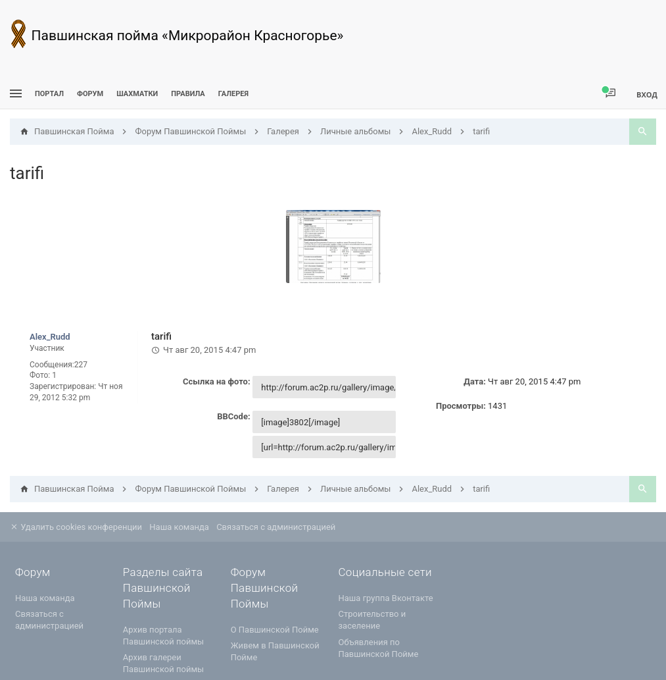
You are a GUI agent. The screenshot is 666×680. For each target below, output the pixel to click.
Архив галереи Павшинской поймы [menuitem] (163, 663)
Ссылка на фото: (216, 381)
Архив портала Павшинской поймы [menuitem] (163, 635)
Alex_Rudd (50, 337)
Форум (90, 94)
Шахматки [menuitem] (137, 94)
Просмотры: (461, 406)
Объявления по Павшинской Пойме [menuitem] (378, 648)
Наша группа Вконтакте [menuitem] (385, 598)
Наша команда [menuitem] (179, 527)
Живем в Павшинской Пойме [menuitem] (275, 651)
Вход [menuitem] (646, 94)
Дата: (475, 381)
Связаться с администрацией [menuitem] (275, 527)
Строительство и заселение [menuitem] (372, 620)
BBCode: (233, 416)
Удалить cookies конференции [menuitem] (76, 527)
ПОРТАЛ (49, 94)
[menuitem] (137, 94)
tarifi (27, 173)
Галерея (233, 94)
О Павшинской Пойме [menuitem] (275, 630)
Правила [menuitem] (187, 94)
